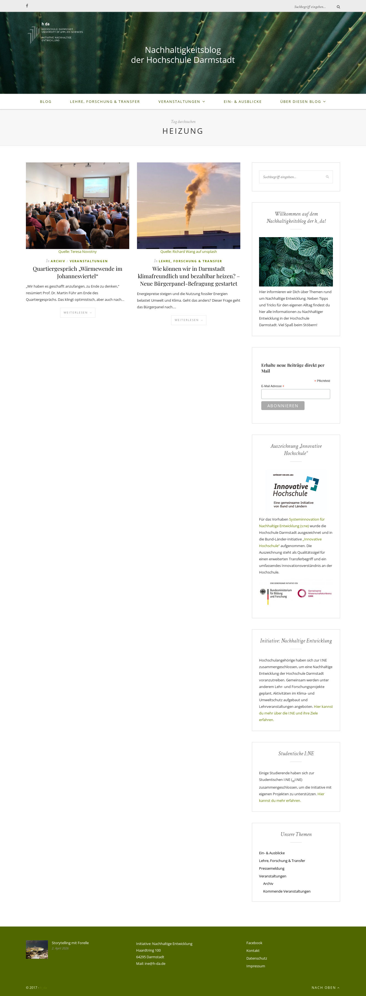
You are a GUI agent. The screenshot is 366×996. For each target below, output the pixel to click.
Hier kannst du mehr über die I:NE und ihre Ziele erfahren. (296, 713)
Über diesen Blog (300, 101)
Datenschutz (256, 958)
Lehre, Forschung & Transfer (105, 101)
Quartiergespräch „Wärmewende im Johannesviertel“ (77, 272)
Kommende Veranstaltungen (287, 891)
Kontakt (253, 950)
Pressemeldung (271, 868)
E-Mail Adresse (272, 386)
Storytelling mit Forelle (70, 942)
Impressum (255, 965)
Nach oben (326, 987)
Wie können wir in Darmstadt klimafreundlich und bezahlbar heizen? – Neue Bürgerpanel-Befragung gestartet (189, 276)
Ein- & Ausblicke (243, 101)
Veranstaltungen (179, 101)
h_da (43, 987)
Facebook (254, 942)
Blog (46, 101)
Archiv (58, 261)
